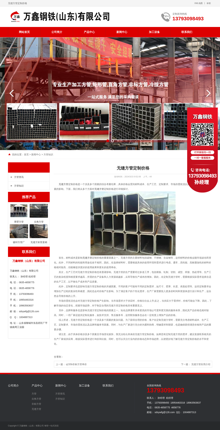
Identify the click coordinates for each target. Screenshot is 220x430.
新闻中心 (121, 32)
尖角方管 (36, 399)
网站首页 (24, 32)
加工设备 (154, 32)
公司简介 (56, 32)
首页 (26, 154)
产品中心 (89, 32)
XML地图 (198, 3)
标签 (209, 3)
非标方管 (36, 404)
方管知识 (48, 154)
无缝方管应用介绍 (200, 364)
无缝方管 (63, 184)
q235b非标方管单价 (76, 364)
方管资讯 (19, 177)
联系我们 (186, 32)
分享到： (58, 356)
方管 (34, 393)
